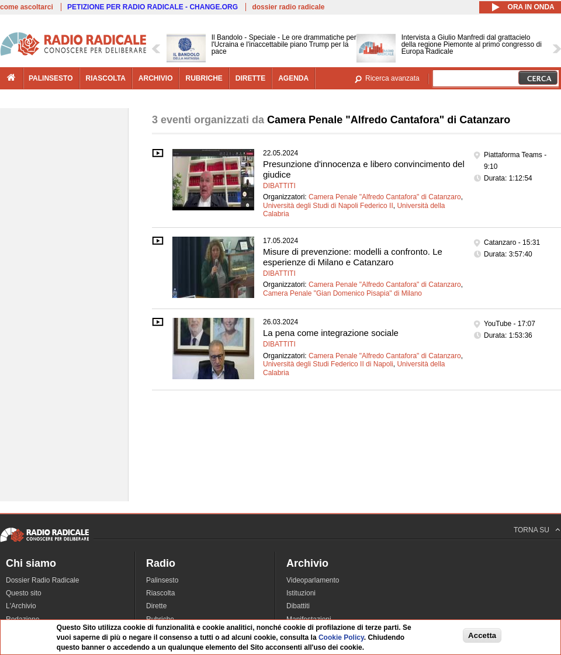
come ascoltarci (26, 7)
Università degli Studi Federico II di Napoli (328, 364)
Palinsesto (162, 580)
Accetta (482, 635)
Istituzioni (301, 593)
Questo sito (23, 593)
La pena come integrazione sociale (331, 333)
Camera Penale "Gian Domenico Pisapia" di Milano (342, 293)
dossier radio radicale (288, 7)
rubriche (203, 78)
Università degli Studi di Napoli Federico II (328, 206)
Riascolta (160, 593)
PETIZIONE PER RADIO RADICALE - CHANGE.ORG (152, 7)
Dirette (156, 606)
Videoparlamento (313, 580)
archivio (155, 78)
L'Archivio (21, 606)
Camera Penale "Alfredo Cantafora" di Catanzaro (385, 197)
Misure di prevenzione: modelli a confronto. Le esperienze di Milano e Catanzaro (352, 257)
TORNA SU (531, 530)
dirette (250, 78)
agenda (293, 78)
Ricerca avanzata (392, 78)
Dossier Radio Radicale (42, 580)
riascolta (106, 78)
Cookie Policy (341, 637)
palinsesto (51, 78)
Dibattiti (279, 186)
